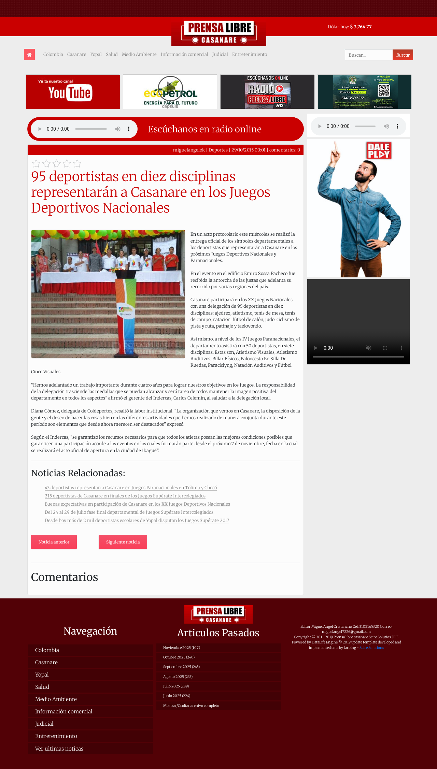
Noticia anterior (54, 542)
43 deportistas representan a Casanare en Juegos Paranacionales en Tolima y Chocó (131, 487)
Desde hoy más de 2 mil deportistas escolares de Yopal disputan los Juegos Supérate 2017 (137, 520)
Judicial (220, 54)
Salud (112, 54)
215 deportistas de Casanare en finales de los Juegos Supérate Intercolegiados (125, 495)
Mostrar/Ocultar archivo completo (191, 705)
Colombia (53, 54)
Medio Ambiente (139, 54)
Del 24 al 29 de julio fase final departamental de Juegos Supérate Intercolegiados (129, 512)
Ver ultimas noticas (59, 748)
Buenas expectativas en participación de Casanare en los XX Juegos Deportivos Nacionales (137, 504)
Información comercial (184, 54)
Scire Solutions (372, 647)
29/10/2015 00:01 (248, 150)
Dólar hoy (338, 26)
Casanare (76, 54)
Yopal (96, 54)
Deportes (218, 150)
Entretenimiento (249, 54)
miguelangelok (189, 150)
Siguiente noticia (123, 542)
